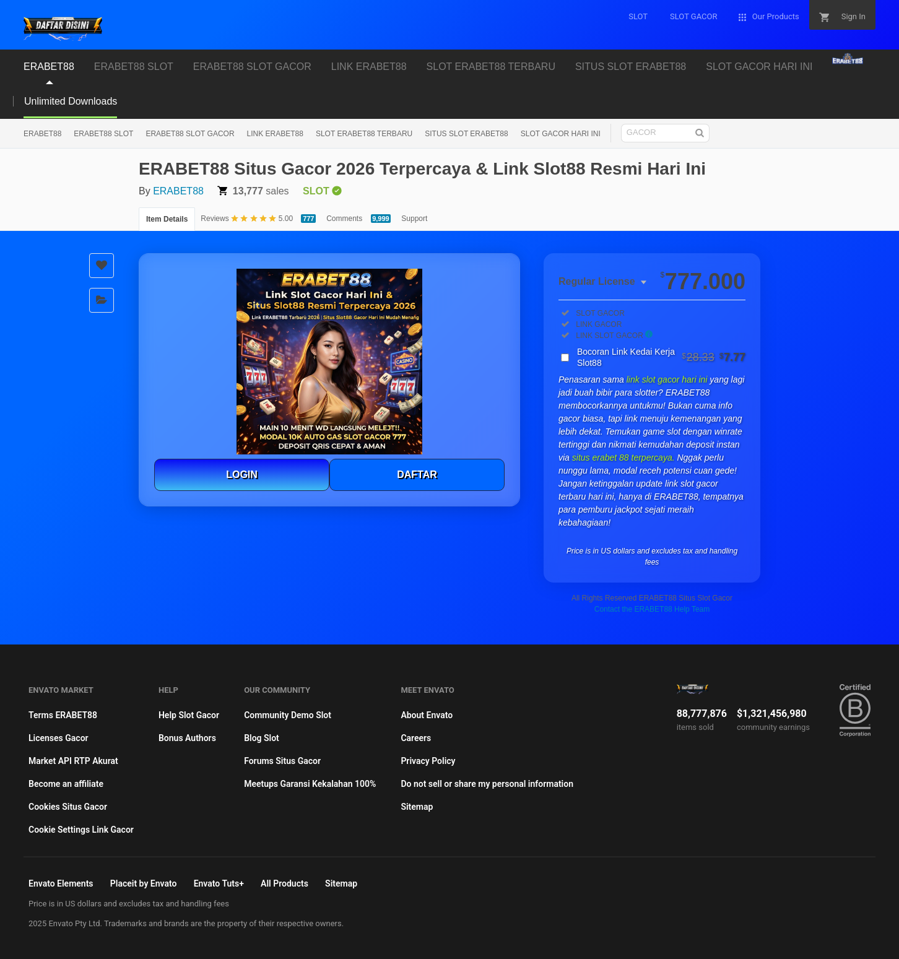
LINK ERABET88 (275, 133)
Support (414, 218)
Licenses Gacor (58, 738)
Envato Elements (60, 883)
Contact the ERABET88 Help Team (652, 609)
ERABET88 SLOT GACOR (189, 133)
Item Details (167, 219)
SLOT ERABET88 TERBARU (364, 133)
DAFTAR (417, 474)
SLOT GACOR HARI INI (561, 133)
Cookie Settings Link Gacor (81, 830)
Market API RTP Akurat (73, 761)
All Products (284, 883)
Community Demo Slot (287, 715)
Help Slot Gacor (189, 715)
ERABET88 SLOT (103, 133)
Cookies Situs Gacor (67, 807)
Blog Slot (261, 738)
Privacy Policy (428, 761)
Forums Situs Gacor (282, 761)
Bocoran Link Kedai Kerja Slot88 (661, 357)
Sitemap (417, 807)
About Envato (427, 715)
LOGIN (242, 474)
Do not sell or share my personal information (487, 784)
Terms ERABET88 (62, 715)
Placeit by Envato (143, 883)
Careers (416, 738)
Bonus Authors (187, 738)
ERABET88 (42, 133)
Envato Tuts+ (219, 883)
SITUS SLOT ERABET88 (466, 133)
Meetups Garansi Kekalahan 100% (310, 784)
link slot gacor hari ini (668, 379)
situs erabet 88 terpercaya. (624, 457)
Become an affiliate (65, 784)
